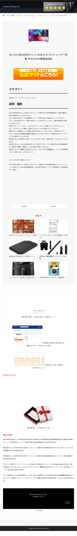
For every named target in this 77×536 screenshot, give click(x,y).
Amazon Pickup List (11, 6)
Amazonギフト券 (44, 428)
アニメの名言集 (38, 510)
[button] (31, 36)
